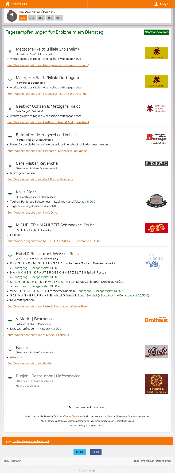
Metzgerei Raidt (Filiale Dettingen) (47, 77)
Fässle (22, 347)
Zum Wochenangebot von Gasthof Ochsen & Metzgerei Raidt (48, 122)
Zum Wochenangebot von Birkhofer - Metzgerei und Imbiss (47, 151)
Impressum (147, 460)
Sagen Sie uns (72, 416)
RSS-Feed (10, 460)
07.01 (32, 17)
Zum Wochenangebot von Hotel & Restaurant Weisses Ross (47, 306)
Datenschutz (163, 460)
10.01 (59, 17)
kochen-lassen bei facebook (31, 441)
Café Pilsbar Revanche (37, 163)
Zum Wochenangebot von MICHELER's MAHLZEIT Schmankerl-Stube (53, 241)
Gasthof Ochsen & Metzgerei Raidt (48, 106)
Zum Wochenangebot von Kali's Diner (32, 212)
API (19, 460)
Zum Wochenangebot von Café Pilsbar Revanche (40, 179)
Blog (136, 460)
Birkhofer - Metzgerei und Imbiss (46, 134)
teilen (95, 451)
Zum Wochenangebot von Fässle (29, 363)
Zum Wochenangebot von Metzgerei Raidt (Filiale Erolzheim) (48, 65)
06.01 (23, 17)
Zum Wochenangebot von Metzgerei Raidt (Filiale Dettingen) (48, 93)
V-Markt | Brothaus (34, 318)
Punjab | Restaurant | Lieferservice (48, 376)
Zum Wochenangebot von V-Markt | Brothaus (38, 335)
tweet (79, 451)
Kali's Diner (26, 192)
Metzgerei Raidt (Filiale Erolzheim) (47, 49)
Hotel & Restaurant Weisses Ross (47, 253)
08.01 (41, 17)
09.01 (50, 17)
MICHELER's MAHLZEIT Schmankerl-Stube (55, 225)
